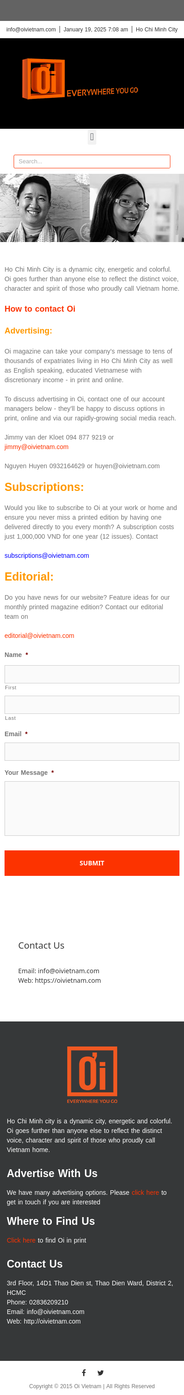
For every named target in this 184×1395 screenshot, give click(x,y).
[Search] (163, 161)
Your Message (29, 773)
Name (16, 655)
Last (10, 718)
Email (16, 734)
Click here (21, 1240)
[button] (92, 137)
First (10, 688)
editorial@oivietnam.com (40, 636)
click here (145, 1193)
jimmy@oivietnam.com (37, 447)
